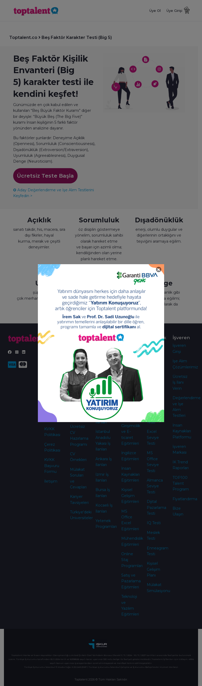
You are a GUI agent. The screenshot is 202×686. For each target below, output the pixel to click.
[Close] (158, 269)
